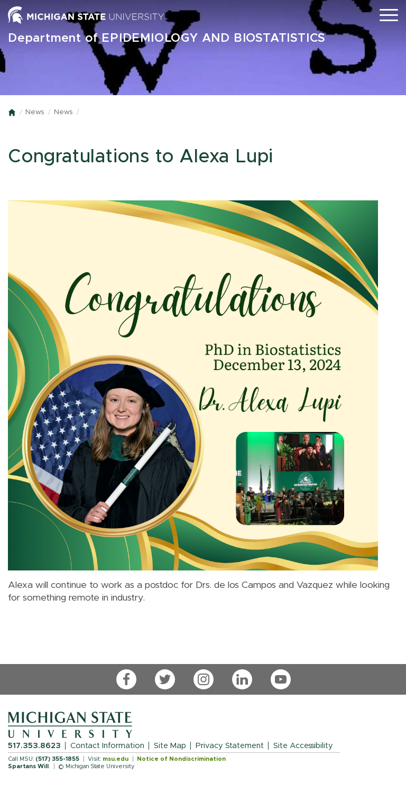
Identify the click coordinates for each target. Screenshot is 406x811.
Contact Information (107, 746)
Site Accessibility (303, 746)
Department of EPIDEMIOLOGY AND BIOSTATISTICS (167, 38)
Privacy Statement (230, 746)
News (34, 112)
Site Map (170, 746)
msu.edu (115, 759)
